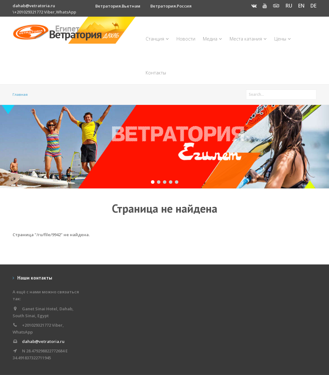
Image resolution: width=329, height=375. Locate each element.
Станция (157, 38)
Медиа (212, 38)
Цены (282, 38)
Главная (20, 94)
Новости (185, 38)
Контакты (156, 72)
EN (301, 5)
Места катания (248, 38)
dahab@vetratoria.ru (34, 5)
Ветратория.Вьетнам (117, 6)
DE (313, 5)
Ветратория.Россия (171, 6)
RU (289, 5)
